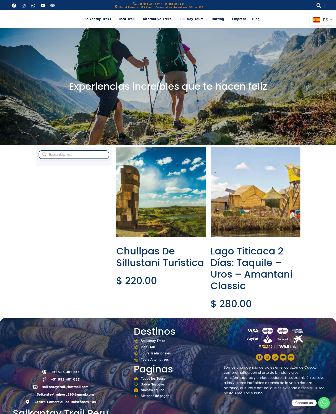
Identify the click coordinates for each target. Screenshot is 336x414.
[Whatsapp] (324, 403)
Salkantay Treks (99, 19)
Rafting (219, 19)
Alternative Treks (158, 19)
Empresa (239, 19)
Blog (256, 19)
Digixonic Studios (174, 411)
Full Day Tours (193, 19)
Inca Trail (128, 19)
